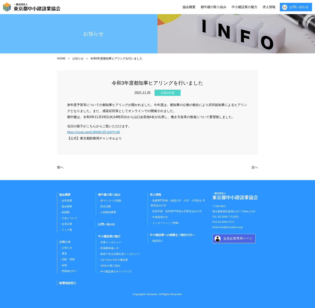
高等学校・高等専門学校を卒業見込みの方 (177, 211)
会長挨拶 (67, 200)
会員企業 (67, 223)
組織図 (66, 212)
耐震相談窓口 (67, 283)
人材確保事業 (108, 212)
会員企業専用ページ (237, 238)
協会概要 (189, 7)
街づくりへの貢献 (110, 200)
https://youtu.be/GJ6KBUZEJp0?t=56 (93, 132)
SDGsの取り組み (110, 265)
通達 (64, 253)
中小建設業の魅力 (244, 7)
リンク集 (67, 229)
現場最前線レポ (109, 248)
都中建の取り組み (213, 7)
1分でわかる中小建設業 (114, 259)
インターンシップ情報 (165, 222)
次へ (255, 167)
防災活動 (105, 206)
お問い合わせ (299, 7)
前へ (60, 167)
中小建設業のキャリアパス (116, 271)
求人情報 (269, 7)
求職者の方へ (69, 271)
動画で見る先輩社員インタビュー (120, 253)
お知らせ (67, 247)
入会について (69, 218)
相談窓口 (157, 240)
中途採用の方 (160, 217)
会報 (64, 265)
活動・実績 (68, 259)
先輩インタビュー (110, 242)
